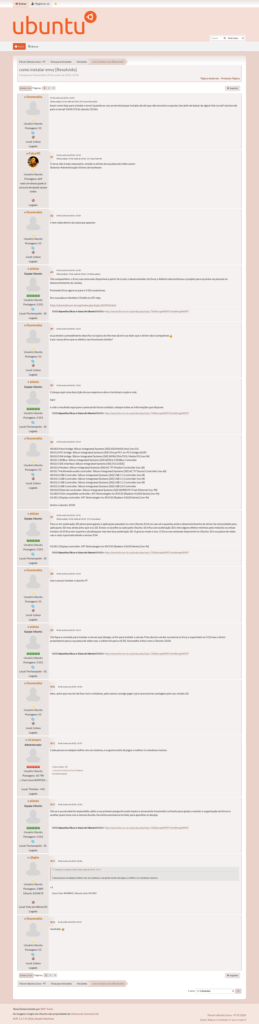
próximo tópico (230, 78)
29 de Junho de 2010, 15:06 (68, 385)
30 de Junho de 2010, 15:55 (68, 574)
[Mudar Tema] (55, 4)
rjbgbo (34, 857)
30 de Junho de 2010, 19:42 (70, 804)
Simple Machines (44, 1018)
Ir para (191, 991)
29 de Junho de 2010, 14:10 (68, 155)
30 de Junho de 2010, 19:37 (70, 743)
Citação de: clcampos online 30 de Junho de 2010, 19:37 (78, 869)
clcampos (34, 740)
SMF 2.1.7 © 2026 (23, 1018)
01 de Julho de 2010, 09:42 (70, 922)
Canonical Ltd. (90, 1013)
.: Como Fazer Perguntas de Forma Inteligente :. (68, 770)
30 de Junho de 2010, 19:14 (68, 630)
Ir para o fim (25, 88)
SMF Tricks (46, 1008)
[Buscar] (224, 38)
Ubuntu (75, 1013)
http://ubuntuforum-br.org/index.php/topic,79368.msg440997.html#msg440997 (147, 311)
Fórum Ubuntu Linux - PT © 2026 (227, 1015)
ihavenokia (34, 97)
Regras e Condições (218, 1019)
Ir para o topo (26, 975)
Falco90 (34, 153)
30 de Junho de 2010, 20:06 (70, 861)
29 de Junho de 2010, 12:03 (62, 98)
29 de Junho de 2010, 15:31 (68, 515)
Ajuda (203, 1019)
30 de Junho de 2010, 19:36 (70, 687)
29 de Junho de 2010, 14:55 (68, 329)
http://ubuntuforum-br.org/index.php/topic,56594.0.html (83, 305)
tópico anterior (209, 78)
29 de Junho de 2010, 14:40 (68, 270)
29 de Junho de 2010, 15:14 (68, 442)
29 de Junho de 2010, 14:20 (68, 215)
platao (34, 268)
